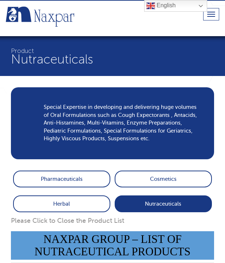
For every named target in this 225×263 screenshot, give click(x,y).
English (161, 5)
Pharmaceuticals (62, 179)
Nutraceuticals (163, 204)
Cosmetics (163, 179)
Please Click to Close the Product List (67, 220)
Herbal (61, 204)
